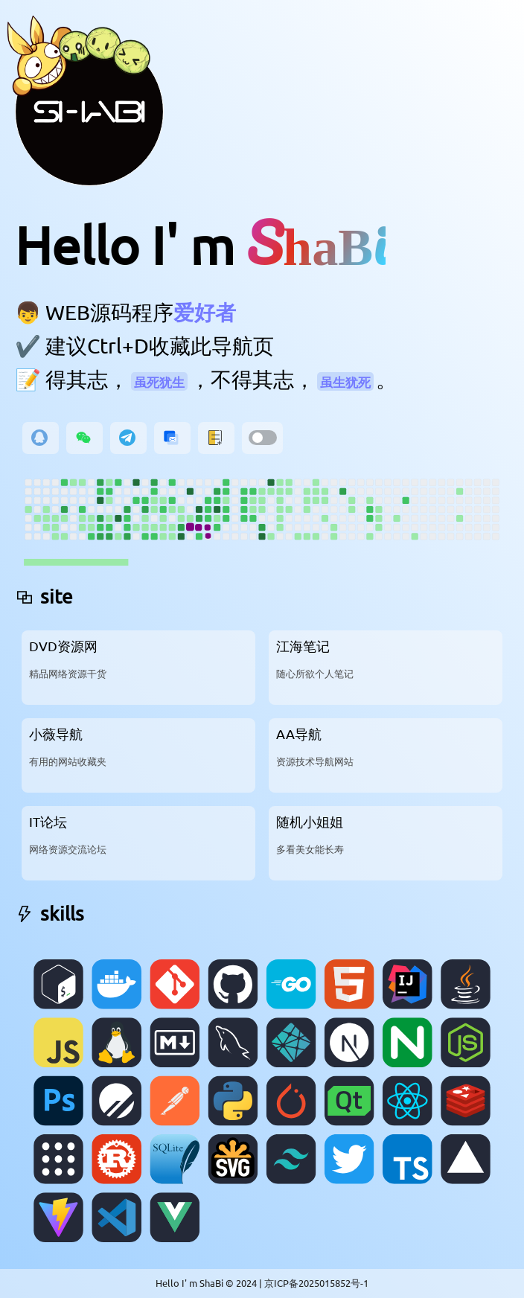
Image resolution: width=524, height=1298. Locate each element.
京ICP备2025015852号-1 (316, 1282)
